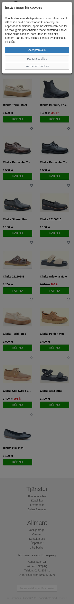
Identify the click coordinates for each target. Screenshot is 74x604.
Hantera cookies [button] (37, 58)
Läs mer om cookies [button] (37, 66)
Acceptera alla (37, 50)
